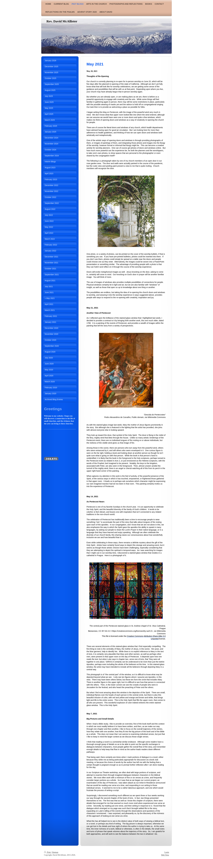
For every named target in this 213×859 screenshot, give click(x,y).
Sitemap (55, 852)
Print (47, 852)
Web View (165, 855)
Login (167, 852)
